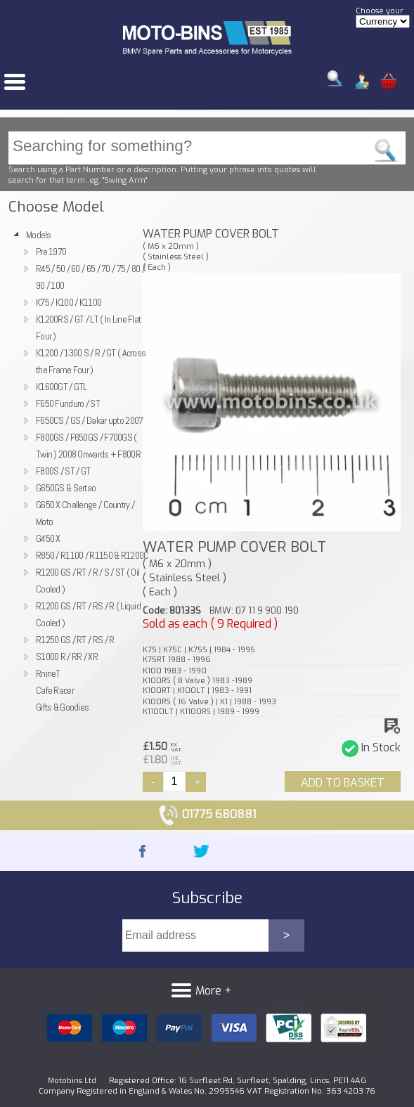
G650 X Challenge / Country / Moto (85, 513)
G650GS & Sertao (66, 487)
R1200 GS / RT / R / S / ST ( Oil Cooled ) (87, 580)
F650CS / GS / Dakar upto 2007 (89, 420)
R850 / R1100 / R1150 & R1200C (92, 555)
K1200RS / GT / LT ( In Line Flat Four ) (88, 327)
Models (38, 234)
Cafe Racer (55, 690)
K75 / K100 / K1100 (68, 302)
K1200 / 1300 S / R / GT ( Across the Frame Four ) (90, 361)
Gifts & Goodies (62, 707)
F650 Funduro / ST (68, 403)
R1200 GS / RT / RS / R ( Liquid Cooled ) (88, 614)
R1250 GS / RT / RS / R (75, 639)
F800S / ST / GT (63, 471)
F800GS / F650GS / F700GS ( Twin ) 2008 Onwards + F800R (88, 445)
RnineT (48, 673)
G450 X (48, 538)
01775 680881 (207, 814)
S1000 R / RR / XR (67, 656)
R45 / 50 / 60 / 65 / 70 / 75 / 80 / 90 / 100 (90, 277)
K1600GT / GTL (61, 386)
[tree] (72, 471)
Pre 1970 (51, 251)
